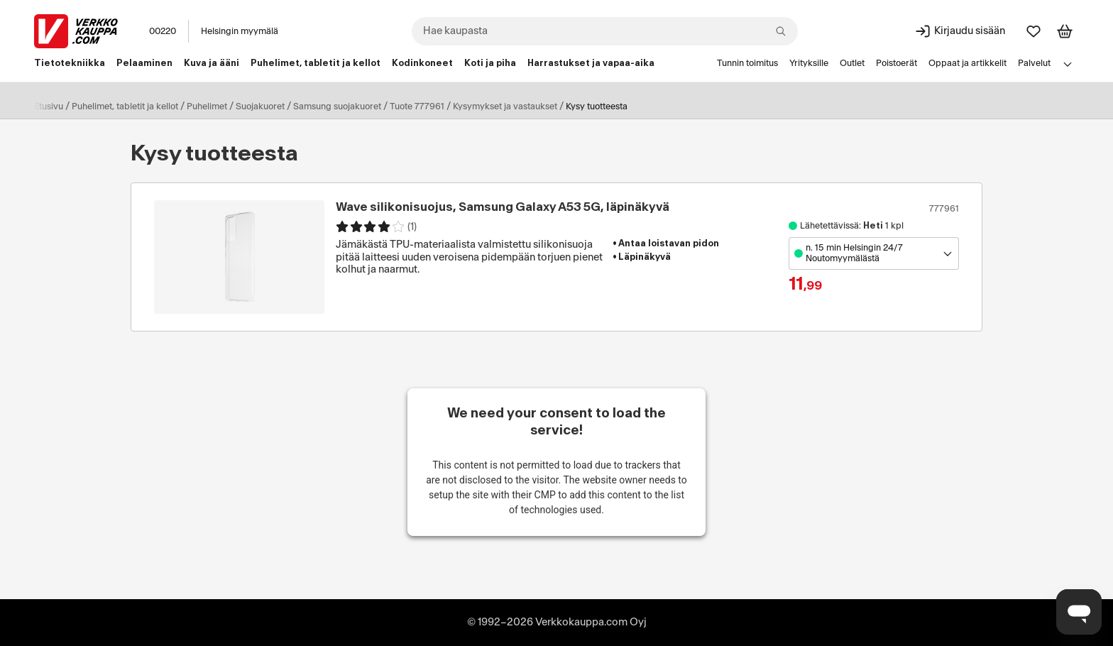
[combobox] (605, 31)
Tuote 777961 (417, 106)
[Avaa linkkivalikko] (1067, 64)
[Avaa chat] (1079, 612)
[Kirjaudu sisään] (959, 31)
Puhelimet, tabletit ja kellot (125, 106)
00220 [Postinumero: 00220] (162, 31)
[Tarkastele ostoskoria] (1065, 31)
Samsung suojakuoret (337, 106)
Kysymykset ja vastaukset (505, 106)
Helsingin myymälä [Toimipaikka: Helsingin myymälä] (239, 31)
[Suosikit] (1033, 31)
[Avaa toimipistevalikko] (874, 253)
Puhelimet (207, 106)
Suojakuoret (260, 106)
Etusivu (48, 106)
